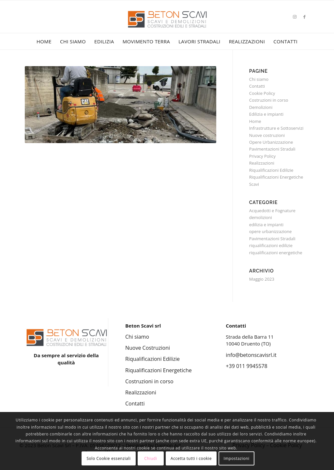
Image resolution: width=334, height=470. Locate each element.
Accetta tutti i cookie (191, 458)
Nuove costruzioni (267, 135)
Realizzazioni (261, 163)
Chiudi (150, 458)
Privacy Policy (262, 156)
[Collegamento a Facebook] (304, 17)
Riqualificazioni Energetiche (276, 177)
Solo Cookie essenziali (108, 458)
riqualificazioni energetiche (275, 253)
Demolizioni (261, 107)
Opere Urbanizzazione (271, 142)
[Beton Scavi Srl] (167, 26)
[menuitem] (44, 41)
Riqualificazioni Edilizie (271, 170)
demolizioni (260, 217)
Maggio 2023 (261, 279)
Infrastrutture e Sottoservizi (276, 128)
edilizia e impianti (266, 225)
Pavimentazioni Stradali (272, 149)
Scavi (254, 184)
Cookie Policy (262, 93)
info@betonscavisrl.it (251, 355)
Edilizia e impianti (266, 114)
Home (255, 121)
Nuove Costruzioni (147, 347)
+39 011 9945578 (246, 366)
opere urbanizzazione (270, 231)
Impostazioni (236, 458)
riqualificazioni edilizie (271, 245)
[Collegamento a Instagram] (294, 17)
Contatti (257, 86)
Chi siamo (258, 79)
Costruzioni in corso (268, 100)
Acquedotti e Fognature (272, 210)
